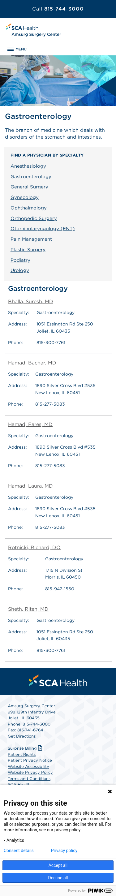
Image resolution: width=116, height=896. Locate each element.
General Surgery (29, 187)
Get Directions (22, 736)
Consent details (19, 850)
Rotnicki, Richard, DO (34, 547)
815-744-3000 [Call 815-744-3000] (58, 9)
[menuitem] (58, 680)
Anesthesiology (28, 166)
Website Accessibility (28, 766)
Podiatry (20, 260)
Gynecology (25, 197)
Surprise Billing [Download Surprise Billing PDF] (26, 748)
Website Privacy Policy (30, 772)
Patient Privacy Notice (30, 760)
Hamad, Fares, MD (30, 424)
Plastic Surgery (28, 249)
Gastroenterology (31, 176)
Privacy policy (64, 850)
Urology (20, 270)
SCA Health (19, 784)
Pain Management (31, 239)
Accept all (58, 865)
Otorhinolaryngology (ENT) (43, 228)
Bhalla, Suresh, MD (30, 301)
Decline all (58, 877)
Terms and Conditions (29, 778)
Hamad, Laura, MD (30, 486)
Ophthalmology (29, 208)
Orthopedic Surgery (34, 218)
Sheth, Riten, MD (28, 609)
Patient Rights (22, 754)
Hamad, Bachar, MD (32, 363)
